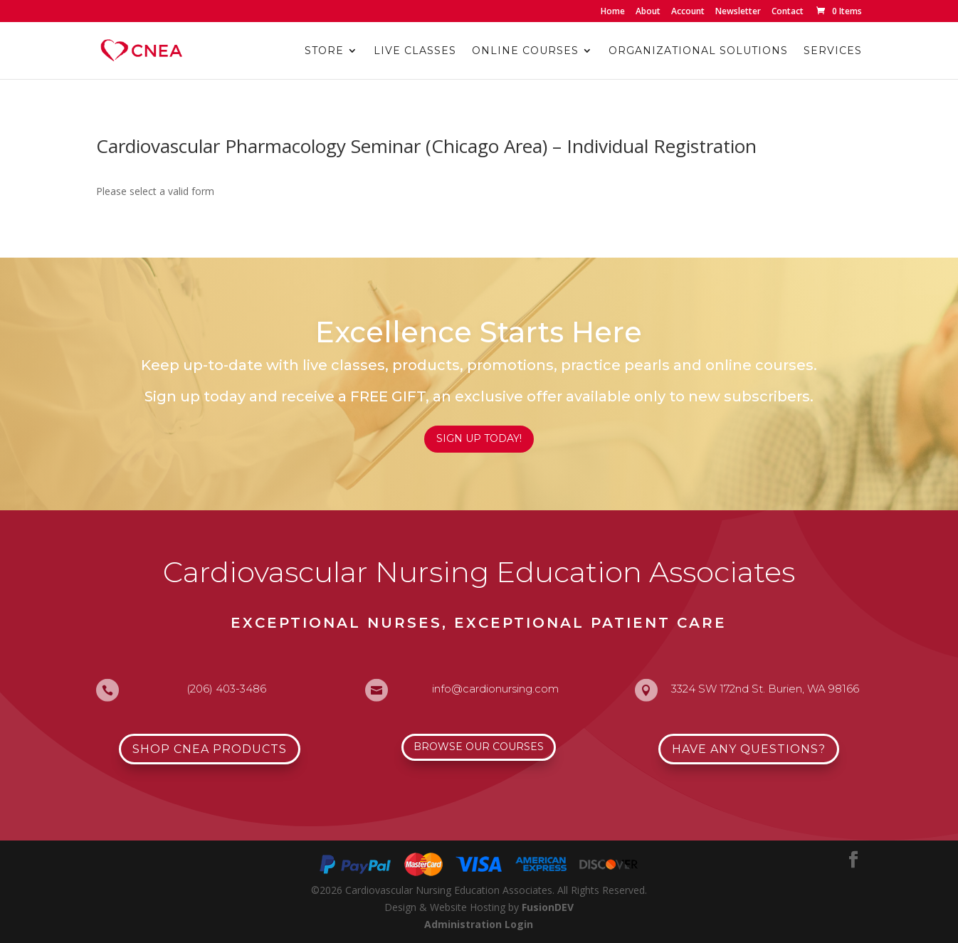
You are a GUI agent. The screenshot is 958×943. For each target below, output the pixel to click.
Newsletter (738, 12)
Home (613, 12)
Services (833, 51)
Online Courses (525, 51)
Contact (788, 12)
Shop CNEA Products (209, 749)
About (648, 12)
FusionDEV (548, 907)
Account (688, 12)
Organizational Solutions (698, 51)
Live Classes (415, 51)
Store (324, 51)
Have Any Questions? (749, 749)
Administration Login (478, 924)
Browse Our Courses (479, 746)
